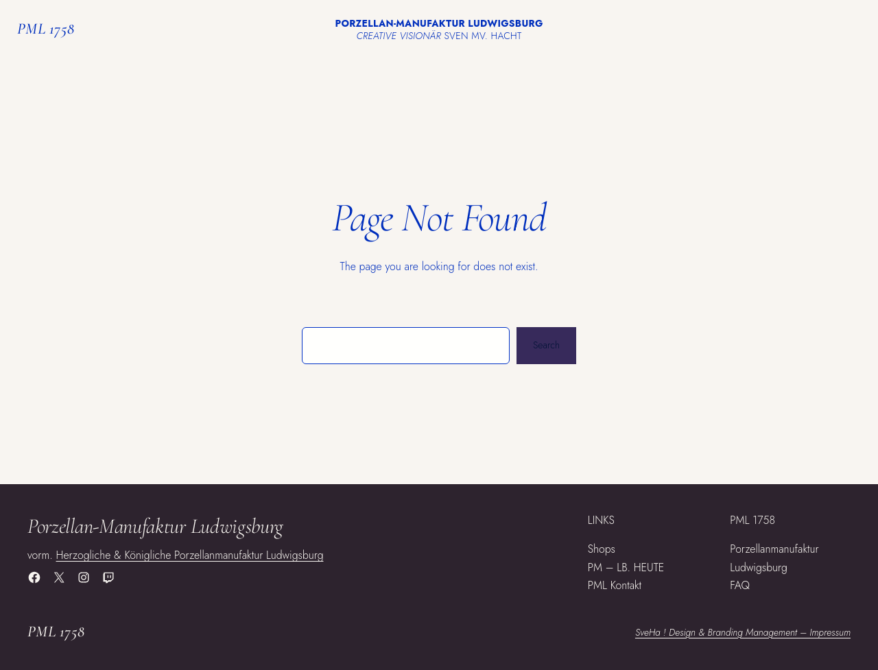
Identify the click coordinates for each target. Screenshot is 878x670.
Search (546, 345)
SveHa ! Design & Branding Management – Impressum (743, 632)
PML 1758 (46, 28)
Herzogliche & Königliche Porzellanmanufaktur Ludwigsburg (190, 555)
